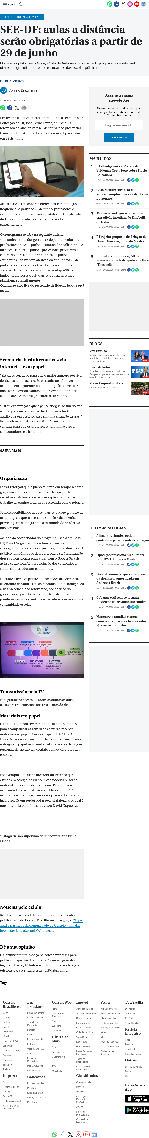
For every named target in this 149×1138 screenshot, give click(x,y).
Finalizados (32, 1083)
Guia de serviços (84, 1013)
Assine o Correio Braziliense (11, 1088)
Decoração (81, 1022)
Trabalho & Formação (32, 1005)
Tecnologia (8, 1045)
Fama (54, 989)
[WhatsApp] (109, 6)
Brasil (6, 1008)
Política (6, 1003)
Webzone (56, 1006)
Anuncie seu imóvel (86, 994)
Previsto (31, 1069)
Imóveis (80, 1067)
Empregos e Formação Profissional (82, 1080)
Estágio (31, 1010)
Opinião (7, 1036)
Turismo (7, 1050)
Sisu (29, 1034)
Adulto (79, 1087)
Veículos (80, 1072)
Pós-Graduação (35, 1046)
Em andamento (35, 1073)
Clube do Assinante (12, 1082)
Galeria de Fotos (84, 1027)
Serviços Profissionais (82, 1094)
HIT (54, 1042)
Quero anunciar (84, 1063)
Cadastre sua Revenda (107, 1034)
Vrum (105, 983)
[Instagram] (130, 6)
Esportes (7, 1026)
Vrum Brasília (132, 1004)
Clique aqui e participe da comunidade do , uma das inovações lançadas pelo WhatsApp (45, 906)
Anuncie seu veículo (110, 994)
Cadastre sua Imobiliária (83, 1049)
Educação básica (35, 993)
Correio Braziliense (12, 985)
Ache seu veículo (109, 989)
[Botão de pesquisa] (20, 4)
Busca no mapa (84, 999)
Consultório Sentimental (58, 996)
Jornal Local (131, 994)
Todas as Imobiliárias (82, 1041)
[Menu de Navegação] (9, 4)
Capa (5, 993)
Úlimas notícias (84, 1008)
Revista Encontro (133, 1012)
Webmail (56, 1011)
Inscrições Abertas (36, 1078)
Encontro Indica (133, 1035)
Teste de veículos (109, 1004)
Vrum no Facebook (110, 1022)
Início (4, 81)
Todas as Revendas (110, 1027)
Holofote (7, 1041)
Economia (8, 1012)
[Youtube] (136, 6)
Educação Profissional (33, 1041)
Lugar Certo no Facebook (84, 1034)
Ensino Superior (35, 998)
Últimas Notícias (35, 1020)
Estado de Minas (133, 1047)
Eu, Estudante (35, 985)
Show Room (82, 1018)
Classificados (87, 1057)
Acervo (18, 81)
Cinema (56, 1028)
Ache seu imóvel (84, 989)
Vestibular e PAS (35, 1029)
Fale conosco (33, 1051)
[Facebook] (116, 6)
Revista (129, 1025)
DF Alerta (130, 989)
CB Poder (130, 999)
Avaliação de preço (110, 1008)
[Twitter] (123, 6)
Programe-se (58, 1033)
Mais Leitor (57, 1052)
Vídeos (104, 1013)
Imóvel (82, 983)
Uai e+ (128, 1057)
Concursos (36, 1058)
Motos (104, 1018)
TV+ (54, 1047)
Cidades (7, 998)
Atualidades (131, 1030)
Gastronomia (58, 1002)
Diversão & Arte (11, 1022)
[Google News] (143, 6)
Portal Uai (130, 1052)
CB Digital (8, 1072)
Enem (30, 1015)
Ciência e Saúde (11, 1031)
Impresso (10, 1057)
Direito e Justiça (11, 1067)
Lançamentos (83, 1004)
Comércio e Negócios (82, 1102)
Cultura (31, 1025)
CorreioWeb (62, 983)
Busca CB (7, 1077)
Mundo (6, 1017)
